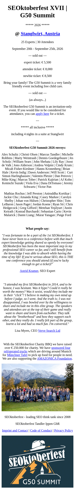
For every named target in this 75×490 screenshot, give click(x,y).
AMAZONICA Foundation (54, 358)
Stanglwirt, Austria (40, 33)
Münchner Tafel (17, 355)
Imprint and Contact (15, 430)
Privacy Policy (63, 430)
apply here (42, 113)
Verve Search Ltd (49, 330)
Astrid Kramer (29, 271)
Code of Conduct (41, 430)
